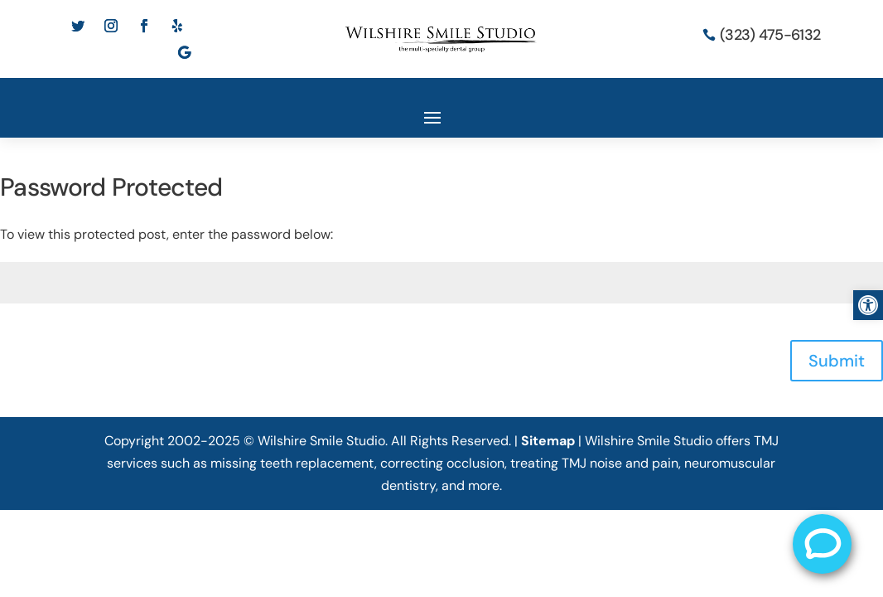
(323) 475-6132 (770, 35)
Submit (836, 360)
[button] (868, 305)
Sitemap (548, 440)
